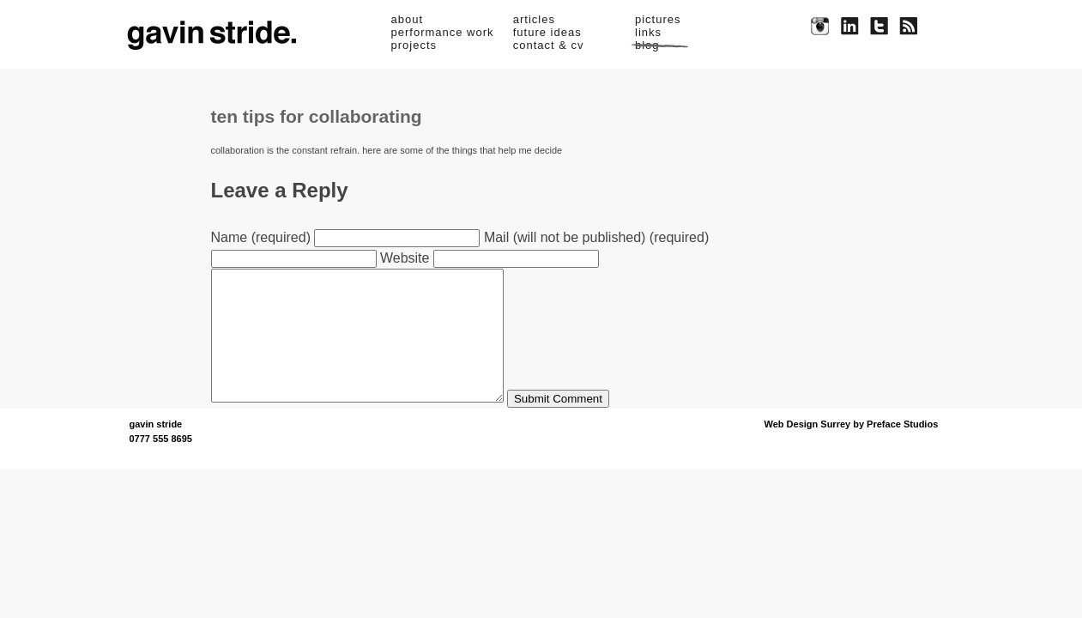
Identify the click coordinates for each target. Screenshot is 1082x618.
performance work (442, 32)
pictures (658, 19)
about (407, 19)
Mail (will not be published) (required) (596, 237)
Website (405, 258)
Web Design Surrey (808, 450)
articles (534, 19)
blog (647, 45)
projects (414, 45)
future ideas (547, 32)
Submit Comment (592, 424)
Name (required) (261, 237)
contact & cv (548, 45)
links (648, 32)
